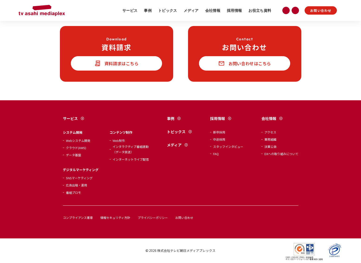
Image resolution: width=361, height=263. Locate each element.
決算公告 (270, 146)
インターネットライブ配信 (131, 159)
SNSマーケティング (79, 178)
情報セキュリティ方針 (115, 217)
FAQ (216, 154)
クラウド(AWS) (76, 148)
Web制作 (119, 140)
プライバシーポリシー (153, 217)
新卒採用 (219, 132)
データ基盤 (73, 155)
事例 (148, 10)
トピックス (167, 10)
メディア (191, 10)
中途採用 (219, 139)
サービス (129, 10)
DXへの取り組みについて (281, 154)
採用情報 (234, 10)
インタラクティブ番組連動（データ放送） (131, 149)
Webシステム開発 (78, 140)
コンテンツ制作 (121, 132)
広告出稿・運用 (76, 185)
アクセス (270, 132)
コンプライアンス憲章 (78, 217)
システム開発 (72, 132)
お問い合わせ (320, 10)
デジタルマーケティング (80, 169)
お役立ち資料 (259, 10)
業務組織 (270, 139)
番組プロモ (73, 192)
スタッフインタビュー (228, 146)
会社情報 (212, 10)
